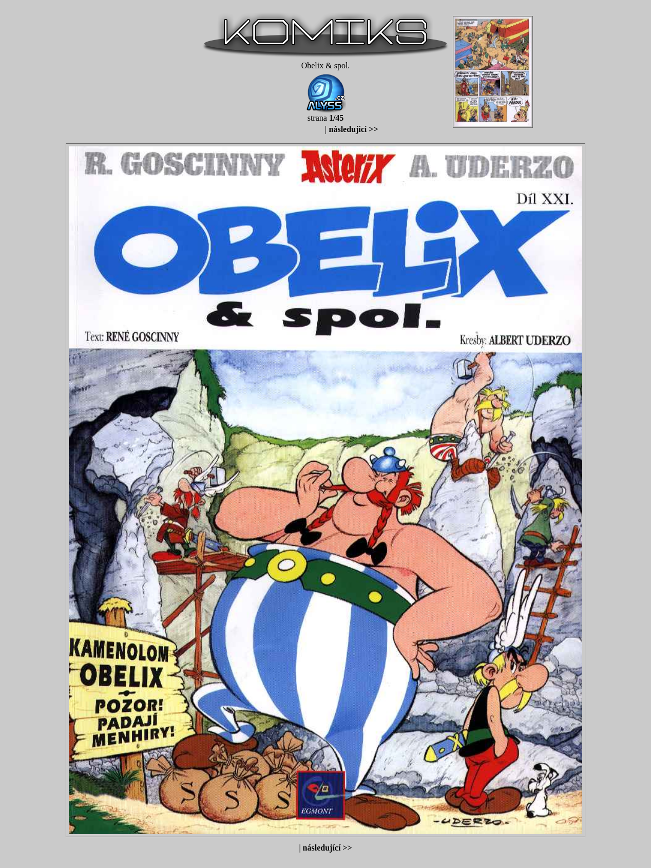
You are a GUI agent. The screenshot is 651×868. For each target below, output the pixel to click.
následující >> (353, 129)
